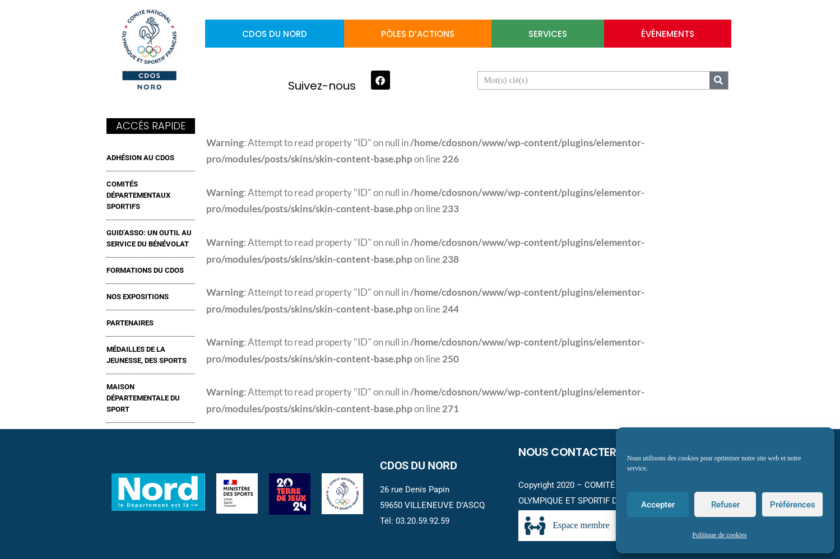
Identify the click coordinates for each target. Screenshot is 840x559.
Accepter (658, 505)
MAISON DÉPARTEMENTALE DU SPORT (143, 398)
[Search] (718, 80)
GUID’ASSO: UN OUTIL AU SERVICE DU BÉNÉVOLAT (149, 238)
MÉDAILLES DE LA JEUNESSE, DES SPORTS (146, 355)
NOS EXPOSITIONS (137, 296)
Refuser (725, 505)
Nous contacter (567, 452)
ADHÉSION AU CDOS (140, 157)
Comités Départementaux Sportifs (138, 195)
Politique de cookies (719, 535)
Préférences (792, 505)
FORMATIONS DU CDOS (145, 270)
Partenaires (130, 323)
